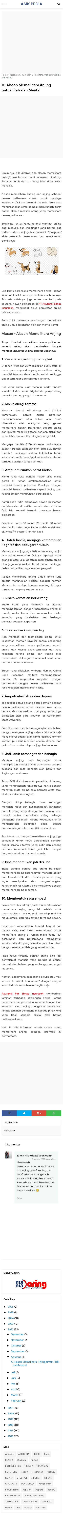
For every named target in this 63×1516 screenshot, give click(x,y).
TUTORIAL (46, 1501)
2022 (11, 1329)
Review (51, 1489)
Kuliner (9, 1477)
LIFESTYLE (22, 1477)
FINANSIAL (42, 1465)
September (18, 1351)
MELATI (48, 1477)
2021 (11, 1408)
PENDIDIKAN (27, 1483)
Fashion (29, 1465)
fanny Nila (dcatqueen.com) (34, 1155)
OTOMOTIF (11, 1483)
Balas (19, 1198)
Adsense (9, 1454)
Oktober (16, 1345)
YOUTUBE (41, 1507)
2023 (11, 1323)
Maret (15, 1395)
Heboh (24, 1471)
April (14, 1389)
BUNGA (9, 1460)
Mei (13, 1383)
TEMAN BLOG (30, 1501)
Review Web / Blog (34, 1495)
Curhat (34, 1460)
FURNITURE (11, 1471)
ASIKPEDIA (24, 1454)
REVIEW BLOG (12, 1495)
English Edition (13, 1465)
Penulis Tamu (11, 1489)
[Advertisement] (31, 42)
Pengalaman (44, 1483)
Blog (46, 1454)
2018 (11, 1425)
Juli (13, 1372)
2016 (11, 1436)
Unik (18, 1507)
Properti (39, 1489)
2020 (11, 1413)
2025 (11, 1312)
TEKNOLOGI (11, 1501)
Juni (14, 1378)
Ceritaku (22, 1460)
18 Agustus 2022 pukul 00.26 (43, 1159)
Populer (27, 1489)
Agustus (16, 1357)
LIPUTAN (35, 1477)
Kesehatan (37, 1471)
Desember (17, 1334)
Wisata (28, 1507)
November (18, 1340)
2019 (11, 1419)
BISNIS (36, 1454)
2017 (11, 1430)
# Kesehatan (11, 1122)
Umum (8, 1507)
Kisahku (51, 1471)
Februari (16, 1400)
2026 (11, 1306)
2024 (11, 1318)
